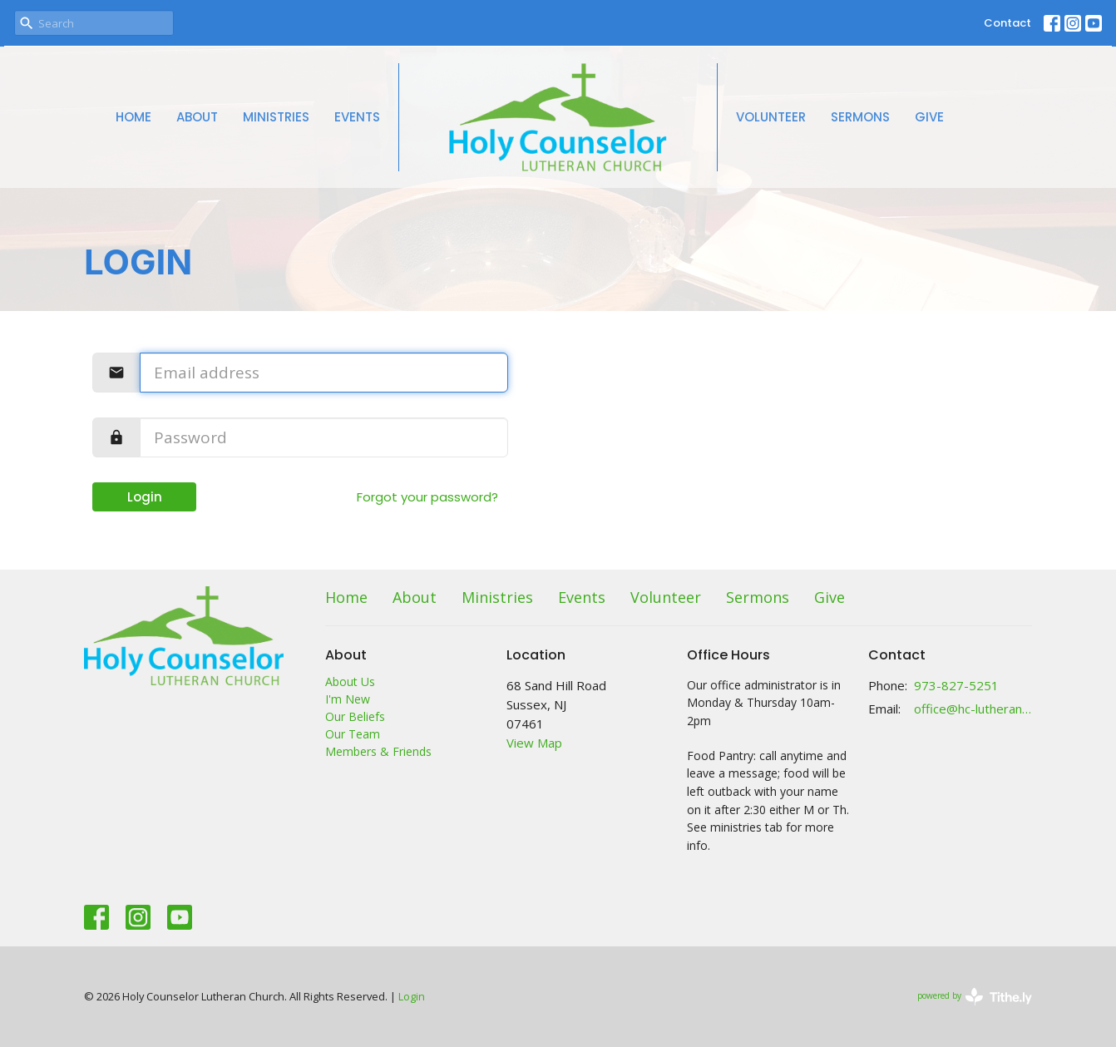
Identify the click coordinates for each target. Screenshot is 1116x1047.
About (197, 117)
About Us (350, 681)
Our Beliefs (355, 716)
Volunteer (771, 117)
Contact (1007, 23)
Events (357, 117)
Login (144, 497)
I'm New (347, 699)
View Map (534, 742)
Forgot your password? (427, 497)
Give (929, 117)
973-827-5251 (956, 685)
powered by (974, 996)
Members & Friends (378, 751)
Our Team (352, 734)
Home (133, 117)
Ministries (276, 117)
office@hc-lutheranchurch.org (973, 708)
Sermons (860, 117)
